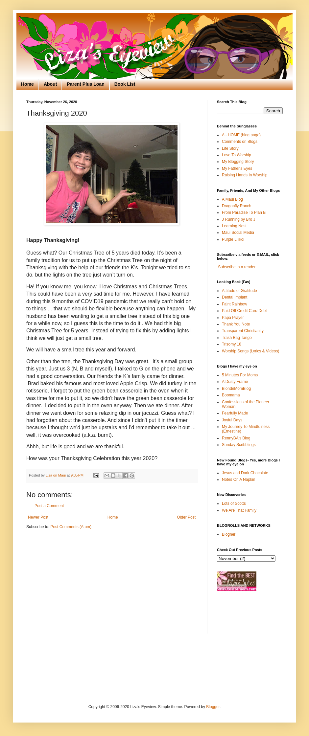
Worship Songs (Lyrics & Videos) (250, 351)
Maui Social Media (238, 232)
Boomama (231, 395)
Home (27, 84)
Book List (124, 84)
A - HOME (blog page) (241, 135)
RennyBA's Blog (236, 438)
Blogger (213, 706)
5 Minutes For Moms (240, 375)
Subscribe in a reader (236, 267)
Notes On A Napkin (238, 479)
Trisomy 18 (231, 344)
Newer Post (38, 517)
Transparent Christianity (243, 330)
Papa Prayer (233, 317)
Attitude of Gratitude (239, 290)
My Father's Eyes (237, 168)
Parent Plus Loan (85, 84)
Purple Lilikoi (233, 239)
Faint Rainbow (234, 304)
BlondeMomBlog (236, 388)
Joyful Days (232, 420)
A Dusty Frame (235, 381)
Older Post (186, 517)
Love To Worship (236, 155)
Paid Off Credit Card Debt (244, 310)
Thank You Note (236, 324)
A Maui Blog (232, 199)
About (50, 84)
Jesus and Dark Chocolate (245, 473)
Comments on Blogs (239, 141)
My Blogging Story (238, 161)
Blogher (228, 534)
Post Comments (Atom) (70, 526)
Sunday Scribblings (239, 444)
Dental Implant (234, 297)
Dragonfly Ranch (236, 206)
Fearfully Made (235, 413)
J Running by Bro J (238, 219)
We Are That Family (239, 510)
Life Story (230, 148)
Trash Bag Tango (237, 337)
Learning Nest (234, 226)
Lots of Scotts (234, 503)
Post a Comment (49, 505)
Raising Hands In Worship (245, 175)
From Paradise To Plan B (244, 212)
